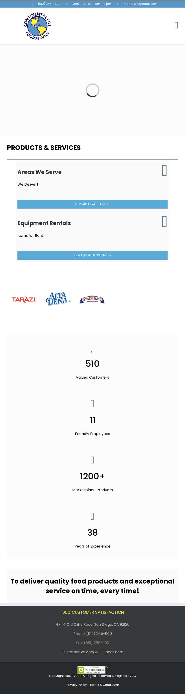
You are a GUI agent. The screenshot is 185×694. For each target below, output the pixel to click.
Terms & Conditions (104, 685)
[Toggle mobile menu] (176, 25)
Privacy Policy (76, 685)
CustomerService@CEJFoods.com (92, 652)
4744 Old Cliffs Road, (74, 624)
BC (134, 676)
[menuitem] (46, 4)
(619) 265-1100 (99, 633)
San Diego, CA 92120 (112, 624)
